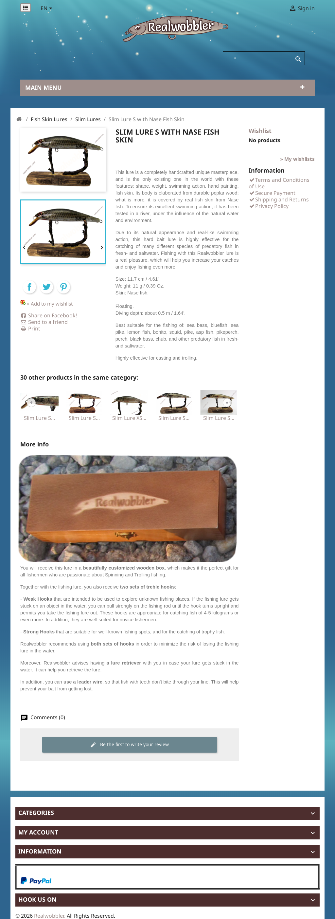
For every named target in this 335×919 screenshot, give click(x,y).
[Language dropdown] (48, 9)
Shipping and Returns (279, 199)
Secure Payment (272, 193)
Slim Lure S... (39, 418)
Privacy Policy (269, 206)
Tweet (46, 292)
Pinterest (63, 292)
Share (29, 292)
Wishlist (260, 131)
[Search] (264, 58)
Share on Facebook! (48, 315)
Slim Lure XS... (129, 418)
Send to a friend (44, 322)
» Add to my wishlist (50, 303)
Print (30, 328)
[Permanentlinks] (25, 7)
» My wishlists (297, 159)
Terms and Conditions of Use (279, 183)
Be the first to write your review (129, 744)
